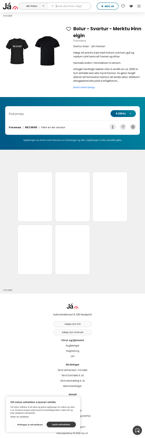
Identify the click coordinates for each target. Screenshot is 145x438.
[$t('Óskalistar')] (123, 6)
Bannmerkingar (72, 386)
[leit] (69, 6)
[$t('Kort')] (131, 6)
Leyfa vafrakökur (61, 424)
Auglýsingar (73, 345)
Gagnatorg (72, 351)
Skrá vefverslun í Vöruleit (72, 370)
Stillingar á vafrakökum (30, 424)
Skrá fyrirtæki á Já (73, 375)
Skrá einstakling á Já (72, 380)
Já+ (72, 356)
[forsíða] (10, 6)
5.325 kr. (121, 113)
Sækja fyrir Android (72, 332)
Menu (139, 6)
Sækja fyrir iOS (73, 324)
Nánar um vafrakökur (19, 416)
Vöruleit (7, 15)
